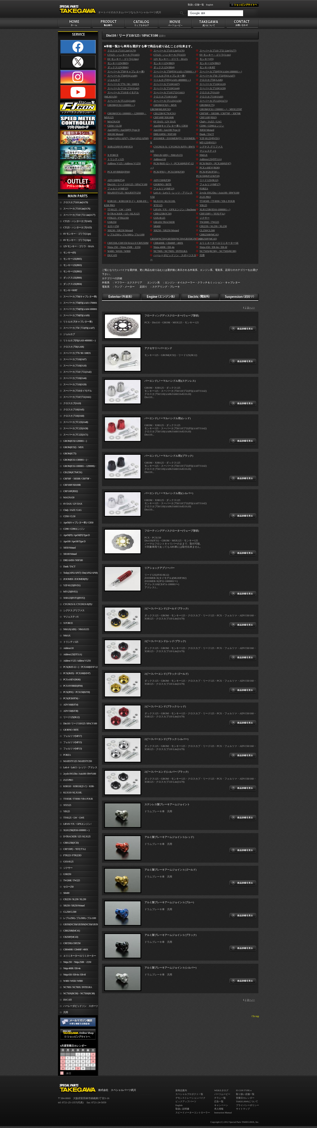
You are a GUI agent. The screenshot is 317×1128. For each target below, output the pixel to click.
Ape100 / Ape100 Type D (74, 541)
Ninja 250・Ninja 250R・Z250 (77, 962)
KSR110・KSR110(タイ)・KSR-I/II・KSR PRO (76, 787)
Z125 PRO (68, 780)
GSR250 (67, 874)
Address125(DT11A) (72, 654)
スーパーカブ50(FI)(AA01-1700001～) (77, 303)
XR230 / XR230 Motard (120, 230)
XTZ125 (67, 805)
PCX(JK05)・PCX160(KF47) (76, 673)
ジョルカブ (69, 334)
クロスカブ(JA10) (72, 403)
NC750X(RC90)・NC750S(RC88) (79, 993)
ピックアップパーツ (185, 1101)
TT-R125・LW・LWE (73, 817)
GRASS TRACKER (164, 222)
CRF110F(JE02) (70, 491)
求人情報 (218, 1108)
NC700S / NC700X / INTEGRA (77, 987)
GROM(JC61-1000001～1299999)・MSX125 (77, 467)
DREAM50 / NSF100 (73, 560)
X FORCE (68, 623)
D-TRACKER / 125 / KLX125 (76, 836)
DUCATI (67, 999)
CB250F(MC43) (70, 936)
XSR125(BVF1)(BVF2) (74, 597)
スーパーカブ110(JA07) (74, 359)
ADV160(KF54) (70, 704)
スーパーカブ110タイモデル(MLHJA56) (75, 391)
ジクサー (67, 867)
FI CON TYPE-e (243, 1090)
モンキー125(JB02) (72, 271)
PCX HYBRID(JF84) (72, 685)
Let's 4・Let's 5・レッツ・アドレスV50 (77, 768)
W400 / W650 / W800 (72, 980)
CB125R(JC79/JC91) (72, 472)
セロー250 (68, 886)
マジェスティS (70, 616)
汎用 (65, 1012)
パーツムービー (222, 1094)
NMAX (66, 635)
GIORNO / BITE (71, 729)
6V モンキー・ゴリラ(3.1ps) (77, 233)
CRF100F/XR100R (72, 484)
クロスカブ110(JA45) (73, 409)
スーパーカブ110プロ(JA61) (77, 397)
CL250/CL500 (69, 911)
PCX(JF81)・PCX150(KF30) (76, 692)
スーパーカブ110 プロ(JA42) (77, 371)
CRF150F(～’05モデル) (74, 849)
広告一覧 (218, 1101)
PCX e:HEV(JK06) (71, 679)
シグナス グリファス (73, 610)
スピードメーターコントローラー (192, 1112)
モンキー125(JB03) (72, 265)
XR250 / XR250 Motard (74, 905)
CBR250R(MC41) (71, 930)
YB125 (66, 811)
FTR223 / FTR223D (72, 855)
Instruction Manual (223, 1112)
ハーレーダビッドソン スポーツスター (78, 1007)
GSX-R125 (68, 861)
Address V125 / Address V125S (77, 660)
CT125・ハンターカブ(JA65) (77, 221)
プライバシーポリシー (247, 1105)
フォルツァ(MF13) (72, 748)
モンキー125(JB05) (72, 258)
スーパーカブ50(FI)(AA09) (76, 315)
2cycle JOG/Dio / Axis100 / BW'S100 (79, 773)
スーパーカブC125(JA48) (75, 422)
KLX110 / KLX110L (72, 792)
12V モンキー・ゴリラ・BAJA (78, 246)
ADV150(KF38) (70, 710)
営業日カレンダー (245, 1098)
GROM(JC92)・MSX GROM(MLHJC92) (70, 448)
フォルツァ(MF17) (72, 736)
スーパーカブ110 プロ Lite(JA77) (79, 214)
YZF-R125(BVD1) (71, 585)
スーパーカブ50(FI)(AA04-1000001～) (77, 310)
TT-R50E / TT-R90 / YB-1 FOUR (78, 798)
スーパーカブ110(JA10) (74, 365)
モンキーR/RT (70, 290)
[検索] (215, 13)
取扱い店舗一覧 (196, 4)
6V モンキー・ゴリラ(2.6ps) (77, 240)
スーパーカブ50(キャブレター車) (80, 296)
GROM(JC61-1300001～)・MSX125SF (73, 460)
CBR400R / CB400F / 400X (75, 949)
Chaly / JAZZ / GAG (72, 510)
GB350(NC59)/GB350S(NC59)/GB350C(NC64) (80, 924)
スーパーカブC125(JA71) (75, 434)
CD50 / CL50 (69, 516)
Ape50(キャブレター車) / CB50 (78, 522)
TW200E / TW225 (71, 880)
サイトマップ (243, 1108)
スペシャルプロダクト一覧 (189, 1094)
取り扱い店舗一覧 (245, 1094)
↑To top (255, 1016)
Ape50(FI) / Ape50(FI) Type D (76, 535)
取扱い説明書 (182, 1108)
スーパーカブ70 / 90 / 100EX (77, 353)
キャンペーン (221, 1105)
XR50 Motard (69, 547)
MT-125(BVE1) (70, 591)
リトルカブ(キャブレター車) (77, 321)
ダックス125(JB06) (72, 277)
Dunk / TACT (69, 566)
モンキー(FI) (69, 252)
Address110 (68, 648)
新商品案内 (181, 1090)
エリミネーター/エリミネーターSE (77, 956)
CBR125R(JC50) (71, 842)
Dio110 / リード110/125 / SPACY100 (80, 723)
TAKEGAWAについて (247, 1101)
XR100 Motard (70, 553)
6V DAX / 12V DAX (72, 503)
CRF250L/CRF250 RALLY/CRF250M (69, 944)
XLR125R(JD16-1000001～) (76, 830)
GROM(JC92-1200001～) (75, 440)
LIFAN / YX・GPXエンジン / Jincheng (74, 824)
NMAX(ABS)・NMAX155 (76, 629)
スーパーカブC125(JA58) (75, 428)
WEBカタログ (221, 1090)
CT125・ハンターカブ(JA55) (77, 227)
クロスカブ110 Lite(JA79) (75, 202)
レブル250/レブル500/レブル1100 (79, 918)
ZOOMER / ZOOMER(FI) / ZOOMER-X (73, 580)
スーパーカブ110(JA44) (74, 378)
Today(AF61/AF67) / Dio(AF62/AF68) (80, 572)
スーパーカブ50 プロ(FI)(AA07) (78, 327)
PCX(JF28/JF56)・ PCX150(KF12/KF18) (69, 699)
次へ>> (251, 307)
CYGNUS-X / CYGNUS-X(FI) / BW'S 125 (75, 605)
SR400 (66, 893)
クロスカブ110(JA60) (73, 415)
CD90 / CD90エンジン (74, 528)
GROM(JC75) (69, 453)
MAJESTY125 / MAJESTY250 (77, 761)
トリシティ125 (70, 641)
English (209, 4)
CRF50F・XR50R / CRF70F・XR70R (75, 479)
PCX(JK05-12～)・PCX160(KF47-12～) (78, 667)
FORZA (67, 754)
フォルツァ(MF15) (72, 742)
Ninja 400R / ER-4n (71, 968)
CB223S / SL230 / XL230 (74, 899)
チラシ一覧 (220, 1098)
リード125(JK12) (71, 717)
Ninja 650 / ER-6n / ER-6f (74, 974)
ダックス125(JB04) (72, 284)
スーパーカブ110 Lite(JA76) (76, 208)
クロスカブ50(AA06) (73, 346)
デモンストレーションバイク (190, 1098)
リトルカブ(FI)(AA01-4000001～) (79, 340)
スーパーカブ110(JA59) (74, 384)
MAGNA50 (68, 497)
